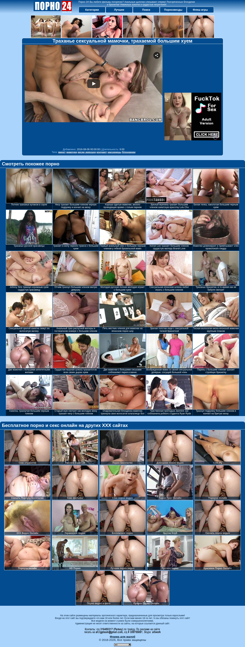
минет (62, 152)
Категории (92, 9)
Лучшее (119, 9)
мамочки (71, 152)
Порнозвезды (173, 9)
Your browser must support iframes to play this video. (94, 95)
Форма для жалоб (122, 636)
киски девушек (87, 152)
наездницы (114, 152)
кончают (101, 152)
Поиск (146, 9)
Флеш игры (200, 9)
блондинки (129, 152)
